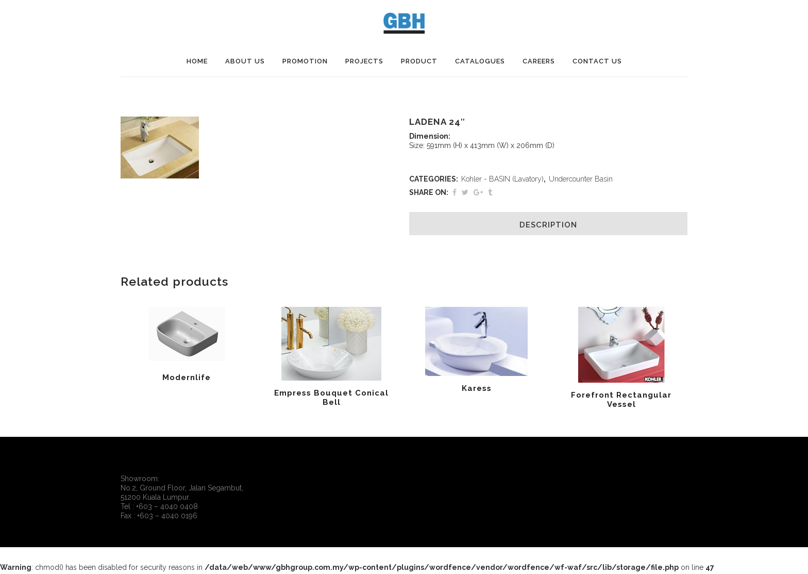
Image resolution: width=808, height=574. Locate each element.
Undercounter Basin (581, 179)
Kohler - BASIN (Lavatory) (502, 179)
